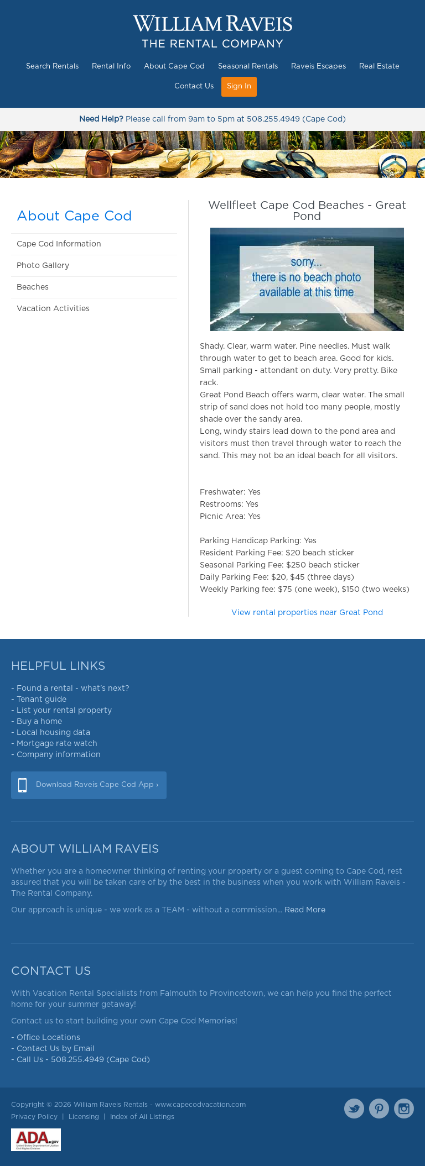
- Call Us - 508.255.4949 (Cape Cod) (80, 1060)
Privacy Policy (34, 1117)
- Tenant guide (38, 699)
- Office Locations (45, 1038)
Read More (304, 910)
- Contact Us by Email (53, 1049)
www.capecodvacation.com (200, 1104)
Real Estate (379, 66)
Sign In (239, 86)
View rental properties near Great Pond (307, 613)
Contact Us (194, 86)
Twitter (354, 1108)
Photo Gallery (43, 266)
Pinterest (379, 1108)
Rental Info (111, 66)
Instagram (404, 1108)
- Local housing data (50, 733)
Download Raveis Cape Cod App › (97, 785)
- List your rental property (61, 711)
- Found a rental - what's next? (70, 688)
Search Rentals (52, 66)
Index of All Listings (142, 1117)
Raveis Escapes (318, 66)
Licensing (84, 1117)
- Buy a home (36, 722)
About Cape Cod (174, 66)
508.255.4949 (273, 119)
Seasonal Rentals (248, 66)
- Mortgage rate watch (54, 744)
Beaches (33, 287)
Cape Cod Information (59, 244)
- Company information (56, 755)
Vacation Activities (53, 309)
